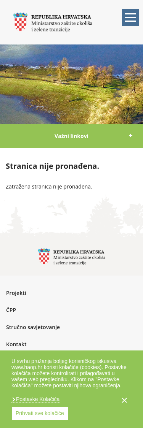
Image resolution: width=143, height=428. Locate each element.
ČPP (11, 310)
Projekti (16, 292)
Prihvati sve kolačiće (40, 413)
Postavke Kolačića (36, 399)
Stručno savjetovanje (33, 327)
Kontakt (16, 344)
